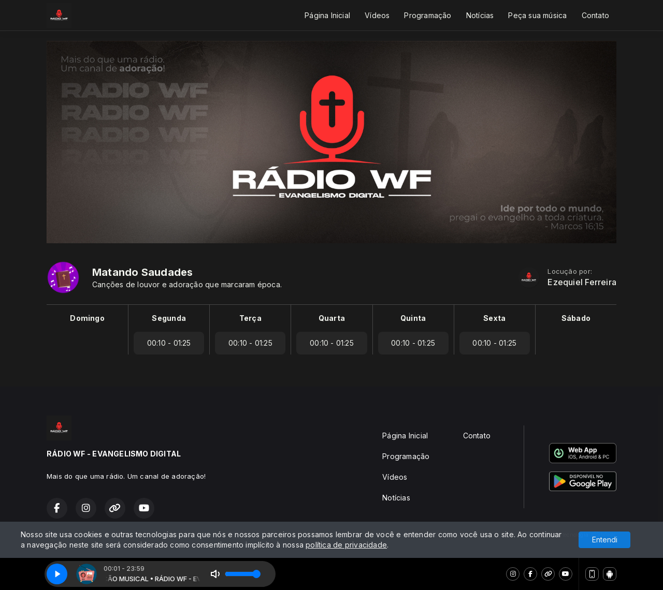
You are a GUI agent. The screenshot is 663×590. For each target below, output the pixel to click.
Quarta (332, 318)
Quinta (413, 318)
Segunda (168, 318)
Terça (250, 318)
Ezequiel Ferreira (581, 282)
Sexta (494, 318)
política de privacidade (346, 544)
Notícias (480, 15)
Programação (427, 15)
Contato (595, 15)
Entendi (604, 539)
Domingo (87, 318)
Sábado (575, 318)
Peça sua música (537, 15)
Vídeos (377, 15)
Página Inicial (327, 15)
